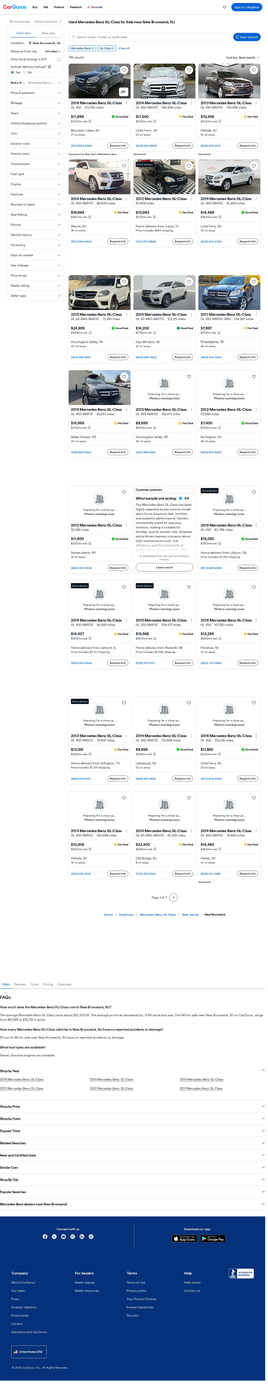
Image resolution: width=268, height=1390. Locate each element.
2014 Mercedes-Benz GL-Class (201, 1079)
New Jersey (190, 914)
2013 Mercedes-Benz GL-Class (21, 1088)
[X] (54, 1238)
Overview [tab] (65, 984)
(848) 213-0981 (211, 873)
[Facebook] (45, 1238)
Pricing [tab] (48, 984)
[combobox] (48, 21)
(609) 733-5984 (211, 663)
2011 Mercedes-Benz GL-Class (201, 1088)
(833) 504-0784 (211, 241)
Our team (18, 1290)
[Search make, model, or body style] (149, 37)
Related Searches (132, 1143)
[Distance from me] (50, 51)
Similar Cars (132, 1167)
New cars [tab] (48, 33)
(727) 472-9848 (146, 241)
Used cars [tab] (23, 33)
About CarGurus (23, 1282)
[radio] (12, 72)
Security (133, 1315)
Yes (18, 72)
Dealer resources (87, 1290)
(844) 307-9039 (81, 568)
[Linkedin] (82, 1238)
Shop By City (132, 1180)
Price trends (20, 1315)
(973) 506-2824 (81, 241)
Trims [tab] (35, 984)
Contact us (192, 1290)
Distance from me (24, 51)
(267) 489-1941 (80, 357)
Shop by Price (132, 1106)
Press (15, 1299)
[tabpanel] (132, 1023)
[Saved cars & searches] (224, 7)
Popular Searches (132, 1192)
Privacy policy (137, 1290)
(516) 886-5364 (81, 452)
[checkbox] (59, 59)
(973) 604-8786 (81, 145)
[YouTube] (63, 1238)
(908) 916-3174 (210, 145)
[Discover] (95, 7)
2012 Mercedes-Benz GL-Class (111, 1088)
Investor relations (24, 1307)
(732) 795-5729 (146, 873)
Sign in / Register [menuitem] (246, 7)
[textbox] (247, 57)
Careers (17, 1323)
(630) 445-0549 (81, 663)
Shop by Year (132, 1071)
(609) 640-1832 (146, 357)
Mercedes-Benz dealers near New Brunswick (132, 1204)
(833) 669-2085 (211, 568)
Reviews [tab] (20, 984)
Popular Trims (132, 1131)
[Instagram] (72, 1238)
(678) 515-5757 (145, 663)
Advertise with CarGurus (29, 1332)
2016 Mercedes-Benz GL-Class (21, 1079)
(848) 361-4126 (146, 778)
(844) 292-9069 (146, 145)
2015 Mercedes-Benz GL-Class (111, 1079)
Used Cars (126, 914)
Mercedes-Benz (82, 48)
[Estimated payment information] (89, 121)
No (30, 72)
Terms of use (136, 1282)
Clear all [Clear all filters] (124, 48)
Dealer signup (85, 1282)
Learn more (164, 567)
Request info (118, 145)
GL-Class (107, 48)
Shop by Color (132, 1119)
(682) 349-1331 (81, 778)
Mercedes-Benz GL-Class (158, 914)
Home (108, 914)
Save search (247, 37)
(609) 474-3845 (211, 357)
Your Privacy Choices (141, 1299)
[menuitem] (35, 7)
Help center (192, 1282)
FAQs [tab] (6, 984)
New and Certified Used (132, 1155)
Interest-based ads (140, 1307)
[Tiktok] (91, 1238)
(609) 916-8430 (211, 452)
